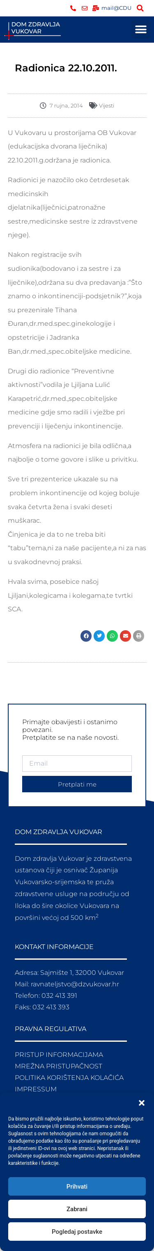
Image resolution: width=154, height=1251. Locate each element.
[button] (142, 1103)
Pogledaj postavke (77, 1231)
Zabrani (77, 1209)
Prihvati (77, 1186)
